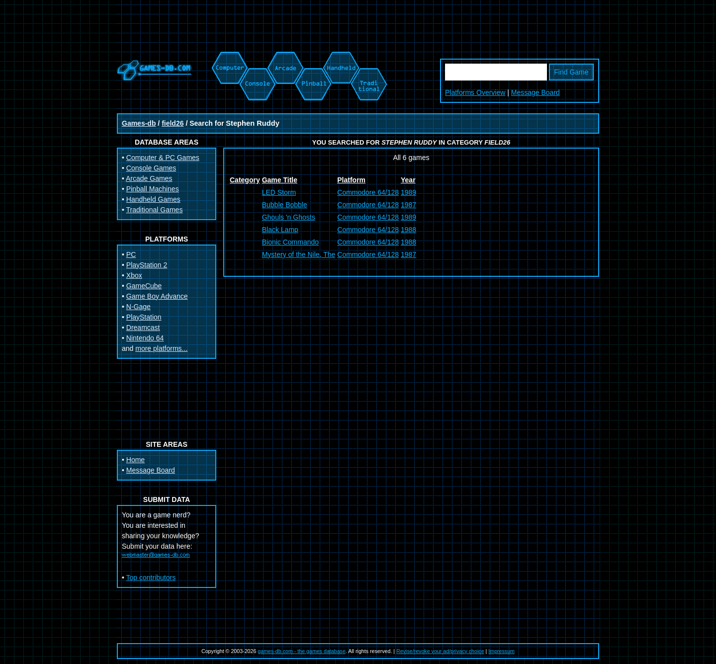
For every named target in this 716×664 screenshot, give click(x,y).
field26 (172, 123)
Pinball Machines (152, 189)
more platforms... (161, 348)
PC (131, 254)
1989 (408, 192)
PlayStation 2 (147, 265)
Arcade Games (149, 178)
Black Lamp (280, 230)
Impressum (501, 651)
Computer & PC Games (162, 158)
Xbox (134, 275)
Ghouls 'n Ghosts (288, 217)
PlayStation (144, 317)
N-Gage (138, 307)
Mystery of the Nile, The (299, 254)
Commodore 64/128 (368, 192)
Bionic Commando (290, 242)
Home (135, 460)
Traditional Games (154, 210)
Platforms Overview (475, 92)
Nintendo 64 (145, 338)
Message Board (535, 92)
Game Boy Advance (157, 296)
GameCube (144, 286)
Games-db (139, 123)
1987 (408, 205)
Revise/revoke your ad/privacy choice (440, 651)
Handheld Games (153, 199)
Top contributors (151, 577)
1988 (408, 230)
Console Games (151, 168)
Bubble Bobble (284, 205)
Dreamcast (143, 328)
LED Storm (279, 192)
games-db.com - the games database (302, 651)
